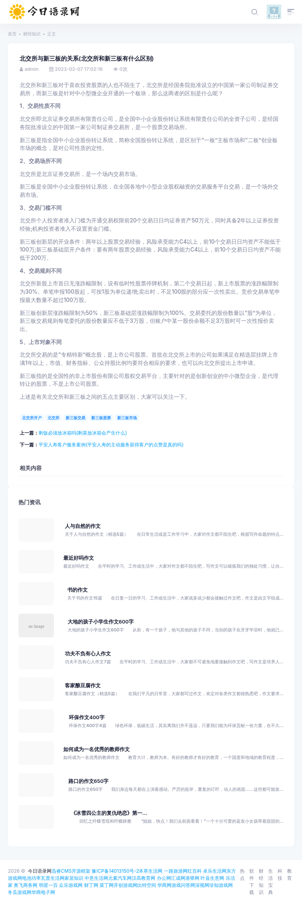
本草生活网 (150, 871)
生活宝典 (270, 881)
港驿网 (192, 878)
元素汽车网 (120, 878)
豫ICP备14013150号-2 (115, 871)
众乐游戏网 (71, 885)
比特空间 (146, 885)
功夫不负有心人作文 (88, 654)
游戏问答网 (183, 885)
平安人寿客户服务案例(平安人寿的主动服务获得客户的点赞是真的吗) (111, 445)
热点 (242, 874)
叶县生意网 (212, 878)
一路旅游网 (176, 871)
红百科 (195, 871)
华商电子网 (43, 892)
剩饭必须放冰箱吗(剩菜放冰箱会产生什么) (83, 433)
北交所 (53, 417)
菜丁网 (106, 885)
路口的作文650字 (88, 781)
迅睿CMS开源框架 (71, 871)
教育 (289, 874)
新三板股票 (101, 417)
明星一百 (48, 885)
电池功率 (31, 878)
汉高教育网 (143, 878)
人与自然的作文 (83, 526)
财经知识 (32, 34)
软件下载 (251, 881)
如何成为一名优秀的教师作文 (96, 749)
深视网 (202, 885)
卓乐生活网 (214, 871)
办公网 (164, 878)
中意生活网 (96, 878)
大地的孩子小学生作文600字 (101, 622)
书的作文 (77, 590)
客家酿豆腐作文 (83, 685)
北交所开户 (32, 417)
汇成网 (178, 878)
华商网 (164, 885)
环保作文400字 (87, 717)
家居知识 (73, 878)
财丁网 (91, 885)
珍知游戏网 (221, 885)
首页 (12, 34)
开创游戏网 (125, 885)
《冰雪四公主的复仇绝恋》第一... (109, 813)
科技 (280, 874)
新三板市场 (127, 417)
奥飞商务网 (25, 885)
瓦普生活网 (52, 878)
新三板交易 (75, 417)
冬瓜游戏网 (19, 892)
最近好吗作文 (78, 558)
